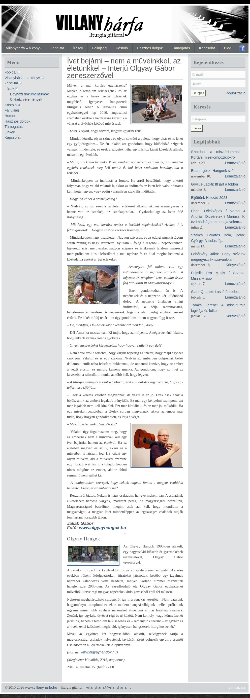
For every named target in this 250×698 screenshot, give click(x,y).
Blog (227, 48)
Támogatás (181, 48)
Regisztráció (235, 93)
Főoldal (10, 72)
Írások (78, 48)
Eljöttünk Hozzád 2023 (209, 198)
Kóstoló (122, 48)
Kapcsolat (207, 48)
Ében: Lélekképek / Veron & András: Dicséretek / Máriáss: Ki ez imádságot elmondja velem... (218, 216)
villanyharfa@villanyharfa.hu (109, 687)
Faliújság (99, 48)
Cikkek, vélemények (26, 99)
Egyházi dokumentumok (29, 94)
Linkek (10, 132)
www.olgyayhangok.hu (102, 527)
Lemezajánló (235, 163)
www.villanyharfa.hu (41, 687)
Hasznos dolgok (150, 48)
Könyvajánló (235, 265)
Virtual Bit (236, 687)
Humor (10, 116)
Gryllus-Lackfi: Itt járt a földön (214, 184)
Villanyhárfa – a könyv (24, 48)
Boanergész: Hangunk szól (212, 171)
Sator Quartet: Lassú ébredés (215, 292)
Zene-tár (57, 48)
